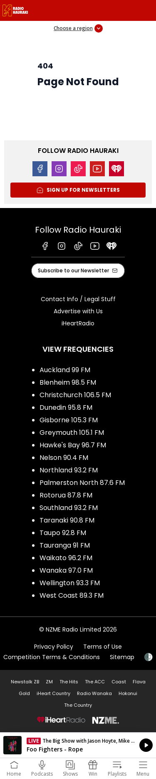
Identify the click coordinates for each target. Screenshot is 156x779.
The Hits (68, 681)
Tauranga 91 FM (65, 545)
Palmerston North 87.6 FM (82, 482)
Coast (118, 681)
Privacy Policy (53, 646)
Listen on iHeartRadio (78, 745)
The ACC (95, 681)
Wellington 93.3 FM (70, 583)
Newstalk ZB (25, 681)
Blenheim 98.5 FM (68, 382)
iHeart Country (53, 693)
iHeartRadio (78, 323)
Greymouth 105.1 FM (72, 432)
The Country (78, 705)
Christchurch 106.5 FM (75, 395)
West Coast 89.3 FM (72, 595)
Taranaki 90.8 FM (67, 520)
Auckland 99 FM (65, 370)
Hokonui (128, 693)
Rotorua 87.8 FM (66, 495)
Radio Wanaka (94, 693)
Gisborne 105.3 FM (69, 420)
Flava (139, 681)
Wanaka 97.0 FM (66, 570)
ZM (49, 681)
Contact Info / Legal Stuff (78, 299)
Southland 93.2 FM (69, 508)
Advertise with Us (78, 311)
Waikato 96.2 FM (66, 558)
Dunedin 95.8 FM (66, 407)
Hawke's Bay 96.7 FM (73, 445)
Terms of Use (102, 646)
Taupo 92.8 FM (63, 533)
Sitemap (122, 657)
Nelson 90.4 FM (64, 457)
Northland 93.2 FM (69, 470)
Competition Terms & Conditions (51, 657)
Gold (24, 693)
